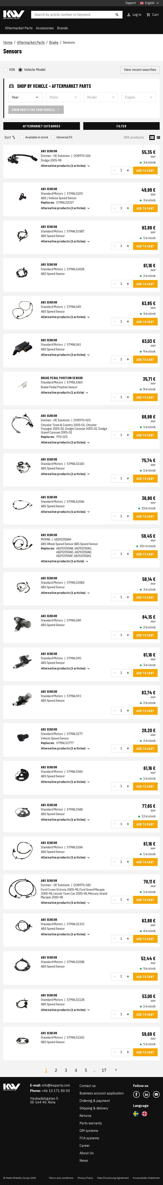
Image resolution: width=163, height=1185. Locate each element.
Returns (85, 1116)
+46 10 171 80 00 (56, 1091)
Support (131, 3)
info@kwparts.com (56, 1085)
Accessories (45, 28)
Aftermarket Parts (19, 28)
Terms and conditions (61, 1177)
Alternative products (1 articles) (66, 241)
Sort (10, 137)
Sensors (69, 42)
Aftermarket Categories (41, 126)
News (84, 1160)
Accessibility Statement (146, 1177)
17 (104, 1070)
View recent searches (140, 70)
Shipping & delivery (94, 1108)
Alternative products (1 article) (65, 393)
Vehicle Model (34, 70)
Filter (121, 126)
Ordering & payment (95, 1101)
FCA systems (89, 1138)
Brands (62, 28)
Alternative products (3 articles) (66, 669)
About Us (87, 1153)
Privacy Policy (85, 1177)
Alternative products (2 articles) (66, 166)
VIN (12, 70)
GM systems (89, 1131)
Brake (53, 42)
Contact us (88, 1086)
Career (85, 1145)
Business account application (102, 1093)
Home (7, 42)
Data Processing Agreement (113, 1177)
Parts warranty (91, 1123)
